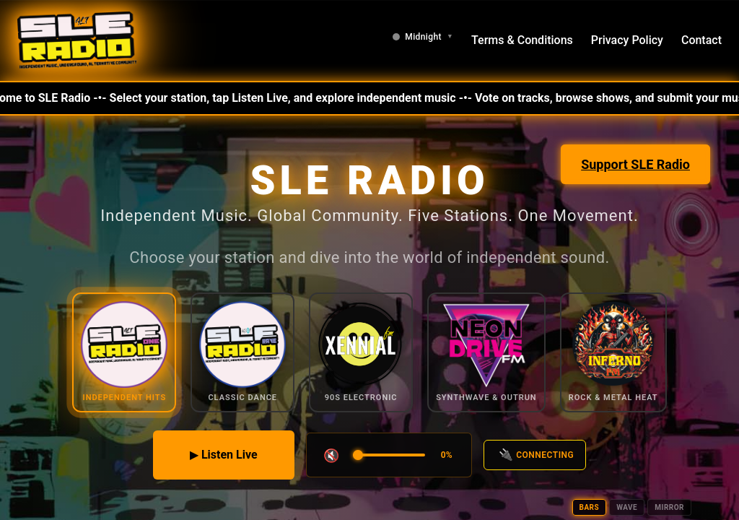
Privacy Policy (627, 40)
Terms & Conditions (522, 40)
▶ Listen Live (224, 455)
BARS (590, 507)
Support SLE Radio (635, 164)
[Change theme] (423, 37)
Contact (701, 40)
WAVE (626, 507)
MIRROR (669, 507)
